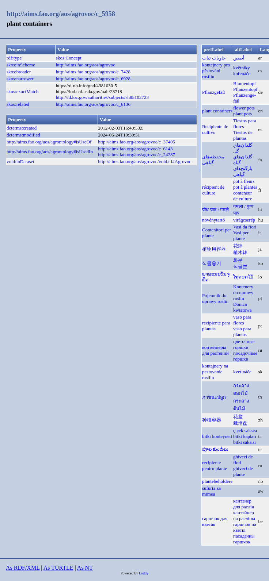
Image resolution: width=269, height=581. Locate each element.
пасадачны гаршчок (244, 539)
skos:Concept (69, 58)
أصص (239, 58)
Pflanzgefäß (213, 92)
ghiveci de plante (243, 471)
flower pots (244, 108)
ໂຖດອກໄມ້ (243, 277)
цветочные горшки (243, 344)
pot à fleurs (243, 181)
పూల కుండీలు (215, 449)
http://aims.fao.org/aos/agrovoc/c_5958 (61, 14)
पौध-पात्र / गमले (215, 209)
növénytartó (213, 220)
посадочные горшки (245, 356)
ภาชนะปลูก (214, 397)
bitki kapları (244, 436)
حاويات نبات (214, 58)
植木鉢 (240, 252)
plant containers (217, 110)
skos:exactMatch (22, 91)
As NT (85, 568)
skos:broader (19, 71)
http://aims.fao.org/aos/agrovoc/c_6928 (93, 78)
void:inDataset (20, 161)
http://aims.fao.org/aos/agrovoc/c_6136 (93, 104)
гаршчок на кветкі (244, 527)
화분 (238, 260)
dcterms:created (22, 128)
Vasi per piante (241, 235)
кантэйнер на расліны (244, 515)
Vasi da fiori (245, 227)
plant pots (242, 113)
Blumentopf (244, 83)
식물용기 (211, 263)
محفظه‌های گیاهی (213, 159)
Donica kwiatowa (242, 307)
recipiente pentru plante (214, 465)
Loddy (143, 573)
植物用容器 (214, 249)
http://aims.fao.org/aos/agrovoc (85, 65)
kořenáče (241, 73)
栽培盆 (240, 423)
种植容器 (211, 420)
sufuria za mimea (211, 491)
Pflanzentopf (245, 89)
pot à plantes (245, 187)
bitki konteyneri (217, 436)
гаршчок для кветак (214, 521)
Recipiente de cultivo (215, 129)
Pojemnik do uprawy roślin (215, 298)
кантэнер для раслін (243, 503)
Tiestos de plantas (243, 135)
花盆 (238, 416)
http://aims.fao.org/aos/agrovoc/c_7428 (93, 71)
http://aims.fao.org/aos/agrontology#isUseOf (49, 142)
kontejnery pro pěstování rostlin (216, 70)
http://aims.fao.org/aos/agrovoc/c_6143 (135, 148)
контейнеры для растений (215, 350)
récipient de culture (213, 190)
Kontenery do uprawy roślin (243, 292)
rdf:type (14, 58)
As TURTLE (58, 568)
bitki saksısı (244, 442)
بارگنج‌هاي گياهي (243, 171)
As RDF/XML (22, 568)
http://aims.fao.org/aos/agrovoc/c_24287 (136, 154)
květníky (241, 67)
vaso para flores (242, 320)
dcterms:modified (23, 135)
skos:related (18, 104)
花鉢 (238, 246)
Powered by (130, 573)
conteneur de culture (242, 195)
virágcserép (244, 220)
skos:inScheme (21, 65)
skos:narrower (20, 78)
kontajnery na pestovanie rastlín (215, 371)
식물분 (240, 266)
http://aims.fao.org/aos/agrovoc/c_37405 (136, 142)
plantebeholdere (217, 481)
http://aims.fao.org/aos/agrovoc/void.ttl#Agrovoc (144, 161)
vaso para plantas (242, 331)
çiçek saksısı (245, 430)
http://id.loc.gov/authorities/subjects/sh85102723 (102, 97)
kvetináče (242, 371)
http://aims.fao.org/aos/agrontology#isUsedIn (50, 151)
